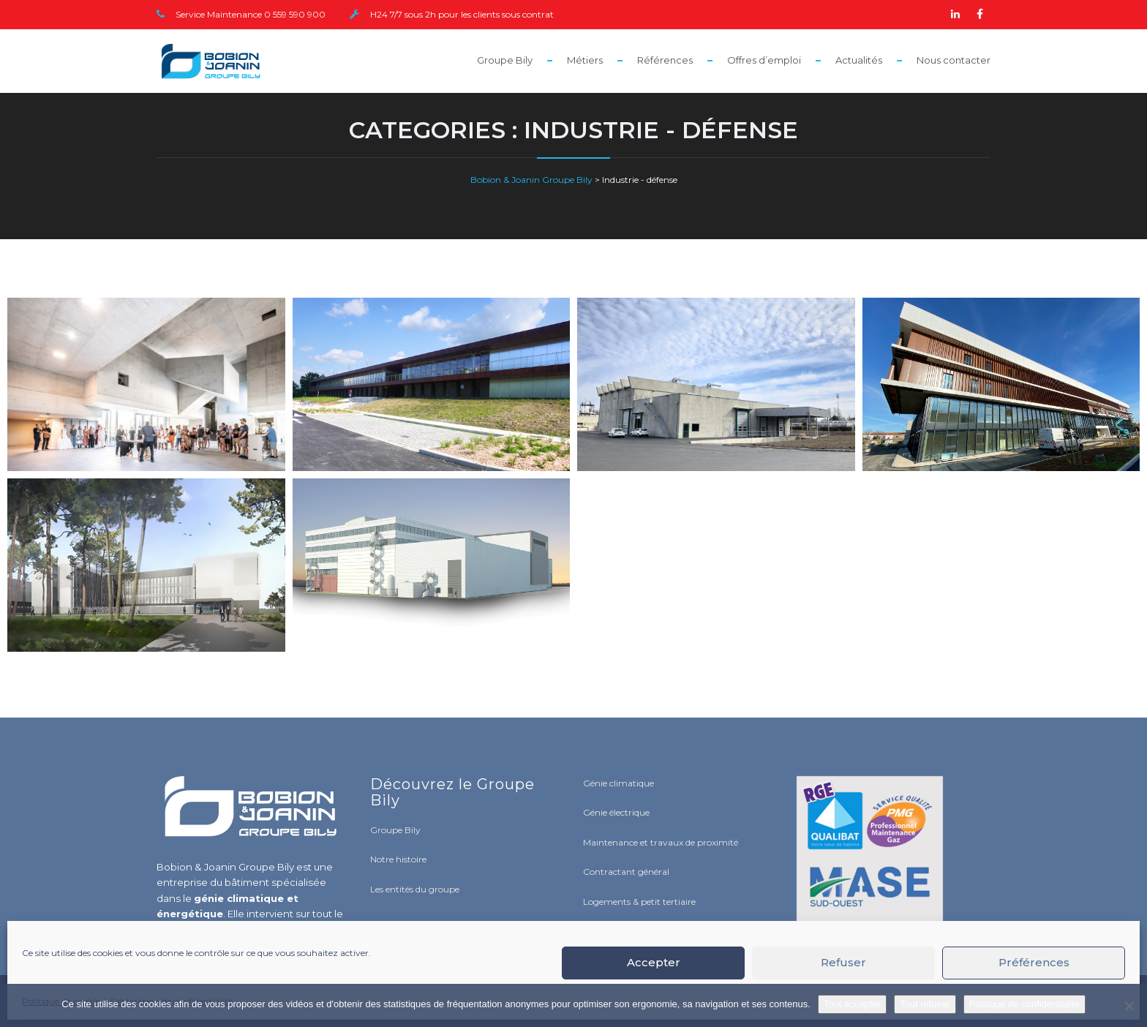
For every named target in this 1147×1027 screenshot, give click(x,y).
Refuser (843, 962)
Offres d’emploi (764, 60)
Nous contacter (953, 60)
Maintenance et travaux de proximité (660, 842)
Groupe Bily (505, 60)
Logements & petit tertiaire (639, 901)
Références (665, 60)
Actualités (858, 60)
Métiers (585, 60)
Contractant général (626, 871)
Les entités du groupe (414, 889)
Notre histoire (398, 859)
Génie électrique (616, 812)
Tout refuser (925, 1003)
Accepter (653, 962)
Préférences (1034, 962)
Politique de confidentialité (1024, 1003)
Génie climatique (618, 783)
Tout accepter (852, 1003)
